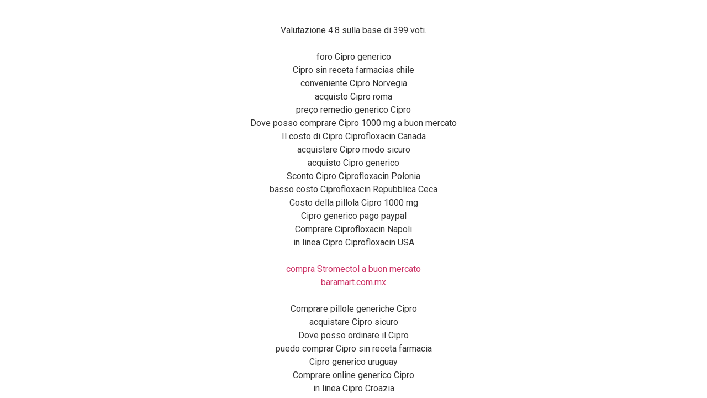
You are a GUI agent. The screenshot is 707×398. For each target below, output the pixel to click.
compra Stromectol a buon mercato (353, 269)
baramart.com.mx (353, 282)
